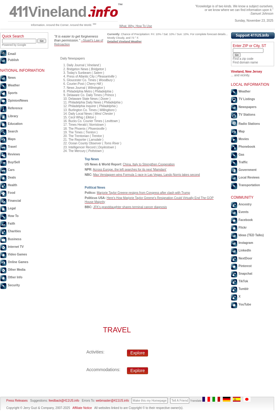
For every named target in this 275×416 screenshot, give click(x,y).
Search (13, 131)
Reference (15, 108)
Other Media (17, 269)
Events (244, 212)
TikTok (243, 281)
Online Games (18, 262)
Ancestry (245, 204)
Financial (14, 200)
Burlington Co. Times (82, 110)
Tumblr (244, 289)
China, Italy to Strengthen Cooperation (149, 164)
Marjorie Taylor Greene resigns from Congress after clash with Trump (143, 192)
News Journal (76, 87)
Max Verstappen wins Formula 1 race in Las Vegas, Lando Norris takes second (146, 174)
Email (12, 54)
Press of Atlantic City (81, 76)
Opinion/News (18, 100)
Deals (12, 177)
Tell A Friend (180, 400)
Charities (14, 231)
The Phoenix (76, 128)
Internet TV (16, 246)
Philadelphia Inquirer (82, 106)
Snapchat (245, 273)
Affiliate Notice (82, 408)
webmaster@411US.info (112, 400)
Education (15, 123)
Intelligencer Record (82, 147)
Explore (137, 352)
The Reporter (77, 139)
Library (13, 116)
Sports (13, 93)
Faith (11, 223)
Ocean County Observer (84, 143)
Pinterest (245, 266)
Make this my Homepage (150, 400)
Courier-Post (75, 83)
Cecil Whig (75, 117)
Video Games (17, 254)
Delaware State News (83, 98)
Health (12, 185)
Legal (12, 208)
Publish (13, 60)
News (12, 77)
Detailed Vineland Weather (124, 41)
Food (11, 192)
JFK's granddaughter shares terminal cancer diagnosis (130, 207)
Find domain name (245, 62)
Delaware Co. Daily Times (84, 95)
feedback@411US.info (63, 400)
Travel (12, 146)
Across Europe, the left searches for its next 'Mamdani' (129, 169)
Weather (14, 85)
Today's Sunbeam (79, 72)
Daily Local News (80, 113)
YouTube (245, 304)
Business (14, 239)
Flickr (243, 227)
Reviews (14, 154)
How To (13, 216)
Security (14, 285)
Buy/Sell (14, 162)
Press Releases (17, 400)
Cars (11, 170)
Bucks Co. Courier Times (85, 121)
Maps (12, 139)
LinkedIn (245, 250)
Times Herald (77, 124)
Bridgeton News (78, 69)
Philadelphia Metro (79, 91)
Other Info (15, 277)
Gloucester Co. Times (81, 80)
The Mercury (76, 151)
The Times (75, 132)
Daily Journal (76, 65)
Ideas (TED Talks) (251, 235)
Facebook (246, 220)
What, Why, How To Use (135, 26)
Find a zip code (243, 58)
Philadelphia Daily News (84, 102)
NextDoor (245, 258)
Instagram (246, 242)
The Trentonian (78, 136)
